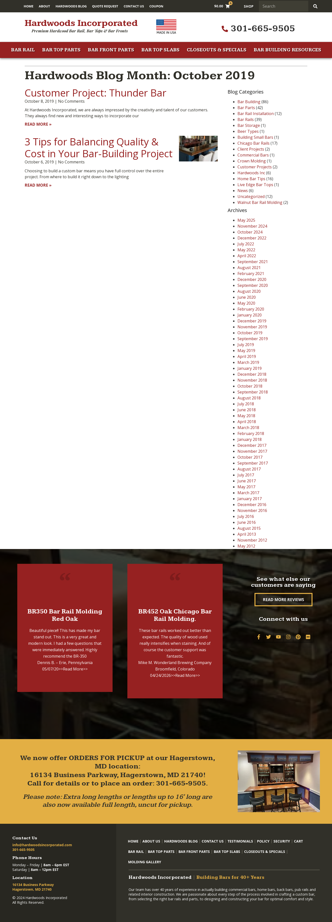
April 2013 (246, 534)
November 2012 (252, 540)
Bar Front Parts (111, 50)
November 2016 (252, 510)
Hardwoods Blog (71, 6)
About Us (151, 841)
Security (281, 841)
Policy (263, 841)
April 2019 (246, 356)
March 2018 (248, 427)
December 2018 (251, 374)
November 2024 (252, 226)
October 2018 (249, 386)
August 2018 (249, 398)
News (242, 190)
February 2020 (250, 309)
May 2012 (246, 546)
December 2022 (251, 238)
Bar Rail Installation (255, 113)
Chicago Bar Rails (253, 143)
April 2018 (246, 421)
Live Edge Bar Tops (255, 184)
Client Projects (250, 149)
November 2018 (252, 380)
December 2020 (251, 279)
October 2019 (249, 332)
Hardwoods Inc (251, 173)
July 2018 (245, 404)
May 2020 (246, 303)
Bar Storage (248, 125)
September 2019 (252, 338)
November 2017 (252, 451)
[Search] (316, 6)
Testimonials (240, 841)
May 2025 (246, 220)
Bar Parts (246, 107)
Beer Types (248, 131)
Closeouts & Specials (216, 50)
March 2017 (248, 492)
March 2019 (248, 362)
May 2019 (246, 350)
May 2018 (246, 415)
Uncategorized (251, 196)
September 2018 (252, 392)
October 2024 (249, 232)
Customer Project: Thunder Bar (95, 92)
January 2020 (249, 315)
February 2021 (250, 273)
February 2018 (250, 433)
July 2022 (245, 244)
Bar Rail (23, 50)
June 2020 (246, 297)
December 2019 (251, 321)
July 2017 (245, 475)
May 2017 (246, 487)
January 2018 (249, 439)
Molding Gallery (144, 862)
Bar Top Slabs (160, 50)
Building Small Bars (255, 137)
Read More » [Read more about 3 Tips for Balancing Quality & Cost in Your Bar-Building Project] (38, 185)
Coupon (156, 6)
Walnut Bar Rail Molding (259, 202)
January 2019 (249, 368)
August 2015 (249, 528)
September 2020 (252, 285)
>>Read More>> (73, 669)
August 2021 (249, 267)
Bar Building (248, 101)
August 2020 (249, 291)
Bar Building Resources (287, 50)
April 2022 (246, 255)
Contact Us (134, 6)
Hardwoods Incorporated (81, 23)
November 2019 (252, 327)
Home (28, 6)
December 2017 (251, 445)
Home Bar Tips (251, 178)
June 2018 (246, 409)
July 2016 (245, 516)
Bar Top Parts (61, 50)
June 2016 (246, 522)
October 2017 (249, 457)
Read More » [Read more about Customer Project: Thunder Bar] (38, 124)
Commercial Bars (253, 155)
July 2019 (245, 344)
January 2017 (249, 498)
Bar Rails (245, 119)
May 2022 (246, 250)
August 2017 (249, 469)
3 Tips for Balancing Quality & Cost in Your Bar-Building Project (99, 147)
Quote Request (105, 6)
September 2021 (252, 261)
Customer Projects (254, 167)
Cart (298, 841)
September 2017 (252, 463)
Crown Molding (251, 161)
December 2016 (251, 504)
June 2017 (246, 481)
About (44, 6)
